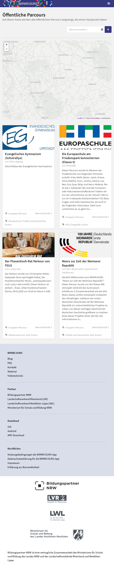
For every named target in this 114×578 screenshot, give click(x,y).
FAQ (10, 362)
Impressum (14, 463)
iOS (9, 426)
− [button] (7, 49)
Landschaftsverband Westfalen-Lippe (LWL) (31, 403)
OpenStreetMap (93, 118)
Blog (10, 358)
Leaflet (80, 118)
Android (12, 431)
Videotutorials (15, 375)
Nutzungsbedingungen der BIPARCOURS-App (32, 454)
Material (12, 371)
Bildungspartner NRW (19, 394)
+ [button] (7, 44)
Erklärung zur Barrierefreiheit (23, 467)
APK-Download (16, 435)
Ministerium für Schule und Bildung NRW (30, 407)
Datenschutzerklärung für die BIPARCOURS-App (33, 458)
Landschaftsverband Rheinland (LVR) (28, 399)
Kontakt (12, 367)
